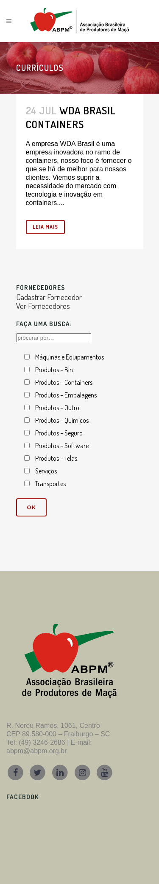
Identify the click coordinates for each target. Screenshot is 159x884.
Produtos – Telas (56, 458)
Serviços (46, 471)
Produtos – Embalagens (66, 395)
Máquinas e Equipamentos (69, 357)
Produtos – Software (62, 445)
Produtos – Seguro (59, 433)
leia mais (45, 227)
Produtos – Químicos (62, 420)
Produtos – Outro (57, 407)
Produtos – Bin (54, 369)
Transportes (50, 483)
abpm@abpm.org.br (36, 750)
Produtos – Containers (63, 382)
